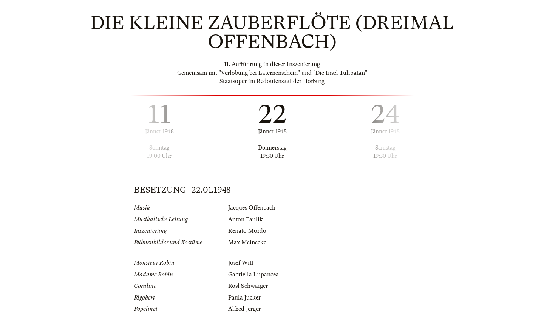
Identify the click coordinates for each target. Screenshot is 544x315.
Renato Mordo (247, 230)
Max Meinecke (247, 242)
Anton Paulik (245, 219)
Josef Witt (240, 262)
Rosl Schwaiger (248, 286)
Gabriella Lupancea (253, 274)
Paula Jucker (244, 297)
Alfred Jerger (244, 309)
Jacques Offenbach (251, 207)
